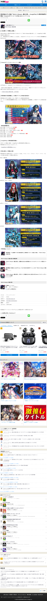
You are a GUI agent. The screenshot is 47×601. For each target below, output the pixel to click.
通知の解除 (29, 594)
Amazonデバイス (24, 325)
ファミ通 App (4, 2)
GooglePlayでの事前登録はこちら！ (8, 147)
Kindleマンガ (16, 325)
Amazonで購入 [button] (9, 354)
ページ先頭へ (43, 590)
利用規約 (11, 594)
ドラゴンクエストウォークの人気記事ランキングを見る (10, 463)
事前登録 (20, 10)
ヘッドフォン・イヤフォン (6, 325)
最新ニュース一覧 (20, 7)
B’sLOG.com (40, 594)
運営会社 (15, 594)
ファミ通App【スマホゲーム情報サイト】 (7, 7)
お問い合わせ (6, 594)
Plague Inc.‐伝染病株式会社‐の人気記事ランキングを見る (9, 477)
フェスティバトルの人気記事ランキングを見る (8, 468)
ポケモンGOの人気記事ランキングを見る (7, 491)
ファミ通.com (34, 594)
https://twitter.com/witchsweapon (11, 300)
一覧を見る (44, 322)
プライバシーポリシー (22, 594)
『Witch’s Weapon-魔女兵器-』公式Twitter (10, 91)
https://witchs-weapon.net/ (10, 298)
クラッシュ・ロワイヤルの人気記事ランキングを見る (9, 482)
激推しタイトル (26, 10)
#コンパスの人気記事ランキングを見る (7, 457)
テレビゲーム (32, 325)
